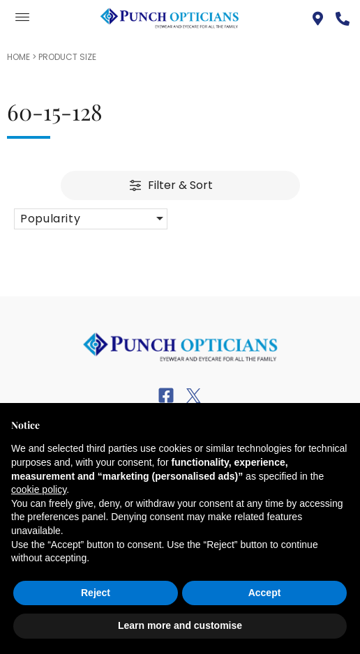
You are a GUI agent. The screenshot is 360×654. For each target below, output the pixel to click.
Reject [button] (95, 592)
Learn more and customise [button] (180, 625)
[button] (90, 218)
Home (18, 57)
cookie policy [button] (38, 489)
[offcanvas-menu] (22, 18)
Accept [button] (264, 592)
